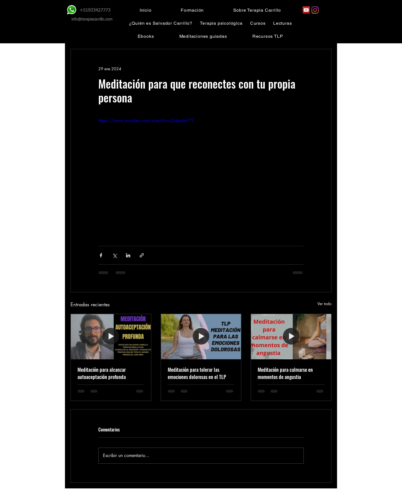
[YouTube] (306, 10)
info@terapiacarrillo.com (91, 19)
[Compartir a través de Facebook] (101, 255)
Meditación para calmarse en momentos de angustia (285, 373)
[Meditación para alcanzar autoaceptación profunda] (111, 336)
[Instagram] (315, 10)
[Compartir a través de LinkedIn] (128, 255)
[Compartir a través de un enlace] (141, 255)
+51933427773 (95, 10)
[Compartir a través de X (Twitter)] (114, 255)
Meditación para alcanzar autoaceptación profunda (101, 373)
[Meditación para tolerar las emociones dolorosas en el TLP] (201, 336)
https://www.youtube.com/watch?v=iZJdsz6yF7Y (146, 121)
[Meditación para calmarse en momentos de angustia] (291, 336)
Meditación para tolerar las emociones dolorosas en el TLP (197, 373)
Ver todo (324, 303)
